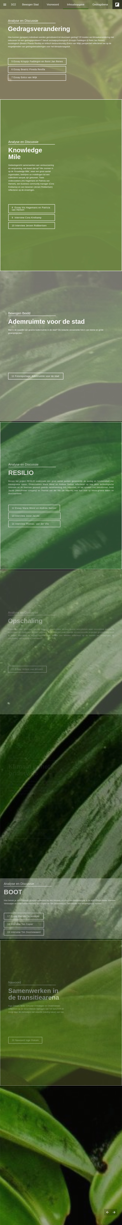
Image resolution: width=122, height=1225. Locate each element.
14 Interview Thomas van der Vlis (34, 526)
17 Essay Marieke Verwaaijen (23, 918)
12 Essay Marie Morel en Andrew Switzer (34, 510)
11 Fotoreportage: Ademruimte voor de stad (36, 376)
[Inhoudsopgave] (4, 4)
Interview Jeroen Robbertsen (33, 225)
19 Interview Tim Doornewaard (24, 934)
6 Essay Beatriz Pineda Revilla (37, 69)
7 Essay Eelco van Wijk (37, 77)
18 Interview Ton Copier (24, 926)
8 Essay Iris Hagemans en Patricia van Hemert (31, 208)
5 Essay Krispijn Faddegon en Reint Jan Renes (37, 61)
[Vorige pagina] (107, 1212)
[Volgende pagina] (114, 1212)
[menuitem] (30, 4)
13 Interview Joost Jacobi (34, 518)
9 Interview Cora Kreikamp (33, 217)
